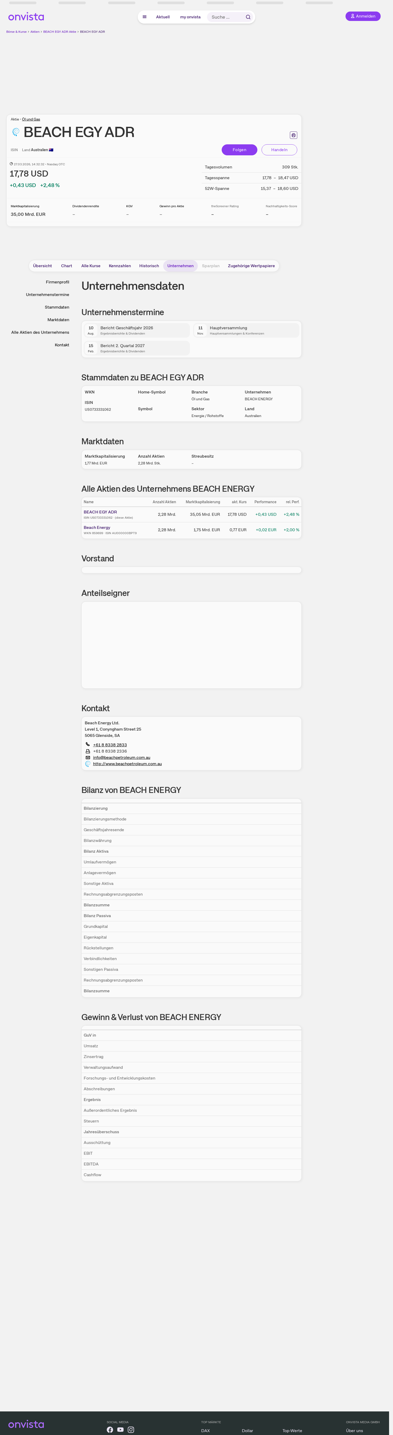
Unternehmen (180, 266)
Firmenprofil (57, 282)
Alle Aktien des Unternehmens (40, 332)
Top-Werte (292, 1430)
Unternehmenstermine (47, 294)
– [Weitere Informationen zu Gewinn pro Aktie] (161, 214)
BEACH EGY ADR (92, 32)
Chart (66, 266)
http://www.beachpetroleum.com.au (123, 764)
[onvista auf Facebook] (110, 1431)
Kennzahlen (120, 266)
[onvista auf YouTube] (120, 1431)
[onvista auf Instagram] (131, 1431)
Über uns (354, 1430)
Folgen (239, 149)
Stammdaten (57, 307)
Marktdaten (58, 319)
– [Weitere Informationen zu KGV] (127, 214)
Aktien (35, 32)
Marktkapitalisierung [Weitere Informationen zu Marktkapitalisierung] (25, 206)
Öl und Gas (31, 119)
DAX (205, 1430)
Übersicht (42, 266)
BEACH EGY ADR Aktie (59, 32)
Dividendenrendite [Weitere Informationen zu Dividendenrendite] (85, 206)
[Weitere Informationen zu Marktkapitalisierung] (28, 214)
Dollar (247, 1430)
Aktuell (163, 17)
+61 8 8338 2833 (106, 745)
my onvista (190, 17)
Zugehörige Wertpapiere (251, 266)
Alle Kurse (90, 266)
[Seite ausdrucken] (293, 135)
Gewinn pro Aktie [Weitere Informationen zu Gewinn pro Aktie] (172, 206)
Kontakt (62, 345)
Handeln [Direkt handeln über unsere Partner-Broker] (279, 149)
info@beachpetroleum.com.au (118, 757)
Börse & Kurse (16, 32)
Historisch (149, 266)
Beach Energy (97, 527)
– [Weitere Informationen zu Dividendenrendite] (73, 214)
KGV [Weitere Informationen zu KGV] (129, 206)
